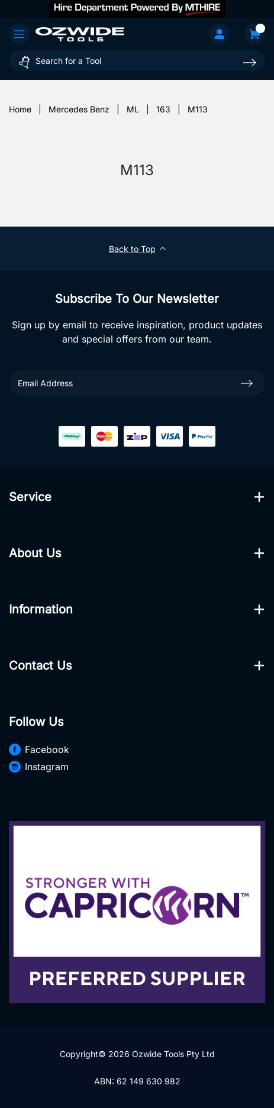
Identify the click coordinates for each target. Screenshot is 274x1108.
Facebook (39, 749)
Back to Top (137, 249)
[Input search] (137, 60)
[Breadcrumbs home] (20, 109)
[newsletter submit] (246, 383)
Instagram (39, 767)
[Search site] (249, 62)
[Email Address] (137, 383)
